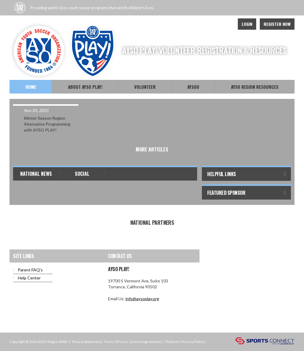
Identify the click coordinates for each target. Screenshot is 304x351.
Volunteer (145, 86)
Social (82, 173)
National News (36, 173)
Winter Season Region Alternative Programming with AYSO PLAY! (47, 124)
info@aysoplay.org (142, 298)
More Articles (152, 149)
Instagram (226, 24)
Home (31, 86)
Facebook (213, 24)
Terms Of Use (115, 341)
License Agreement (145, 341)
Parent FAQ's (30, 269)
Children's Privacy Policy (183, 341)
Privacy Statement (86, 341)
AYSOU (193, 86)
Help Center (29, 277)
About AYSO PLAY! (85, 86)
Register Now (277, 24)
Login (247, 24)
